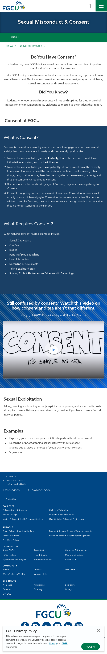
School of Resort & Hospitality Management (69, 536)
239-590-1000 (12, 491)
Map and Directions (74, 555)
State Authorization (43, 560)
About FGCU (9, 550)
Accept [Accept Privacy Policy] (91, 647)
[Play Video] (53, 350)
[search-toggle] (90, 5)
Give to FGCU (71, 570)
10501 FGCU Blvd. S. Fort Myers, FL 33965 (16, 482)
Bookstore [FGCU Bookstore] (70, 585)
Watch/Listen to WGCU (14, 574)
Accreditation (40, 550)
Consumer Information (76, 550)
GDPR (65, 643)
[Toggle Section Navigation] (53, 37)
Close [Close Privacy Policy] (99, 630)
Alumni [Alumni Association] (6, 570)
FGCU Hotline (9, 555)
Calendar (7, 590)
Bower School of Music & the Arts (18, 531)
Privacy (53, 643)
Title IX (9, 46)
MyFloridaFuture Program (15, 560)
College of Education (58, 510)
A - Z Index (8, 585)
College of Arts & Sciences (15, 510)
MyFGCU (7, 594)
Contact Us (11, 499)
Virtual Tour (70, 560)
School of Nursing (11, 536)
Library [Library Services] (68, 590)
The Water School (11, 540)
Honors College (10, 515)
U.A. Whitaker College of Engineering (66, 519)
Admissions (39, 585)
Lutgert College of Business (61, 515)
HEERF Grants (40, 555)
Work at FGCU (40, 574)
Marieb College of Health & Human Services (23, 519)
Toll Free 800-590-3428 (39, 491)
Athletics (38, 570)
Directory (38, 590)
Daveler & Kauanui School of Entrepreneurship (70, 531)
